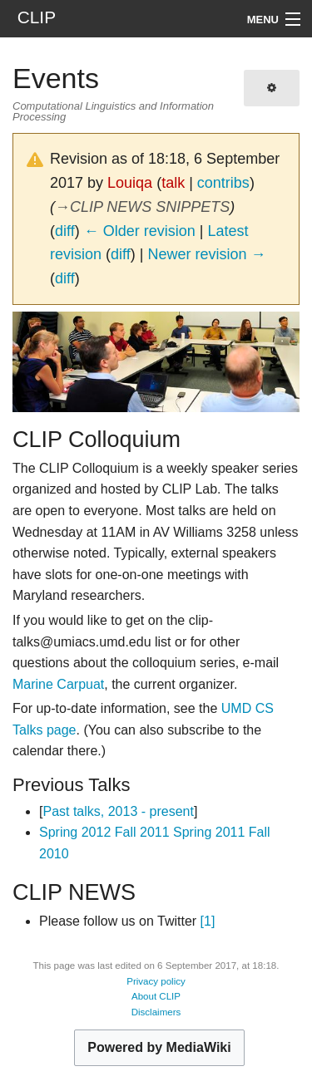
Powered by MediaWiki (158, 1047)
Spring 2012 (75, 832)
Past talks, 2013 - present (117, 811)
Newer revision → (206, 254)
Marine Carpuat (58, 684)
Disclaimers (156, 1012)
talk (173, 182)
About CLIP (156, 996)
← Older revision (140, 231)
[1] (208, 921)
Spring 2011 (209, 832)
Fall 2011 (142, 832)
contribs (223, 182)
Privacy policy (156, 981)
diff (65, 231)
